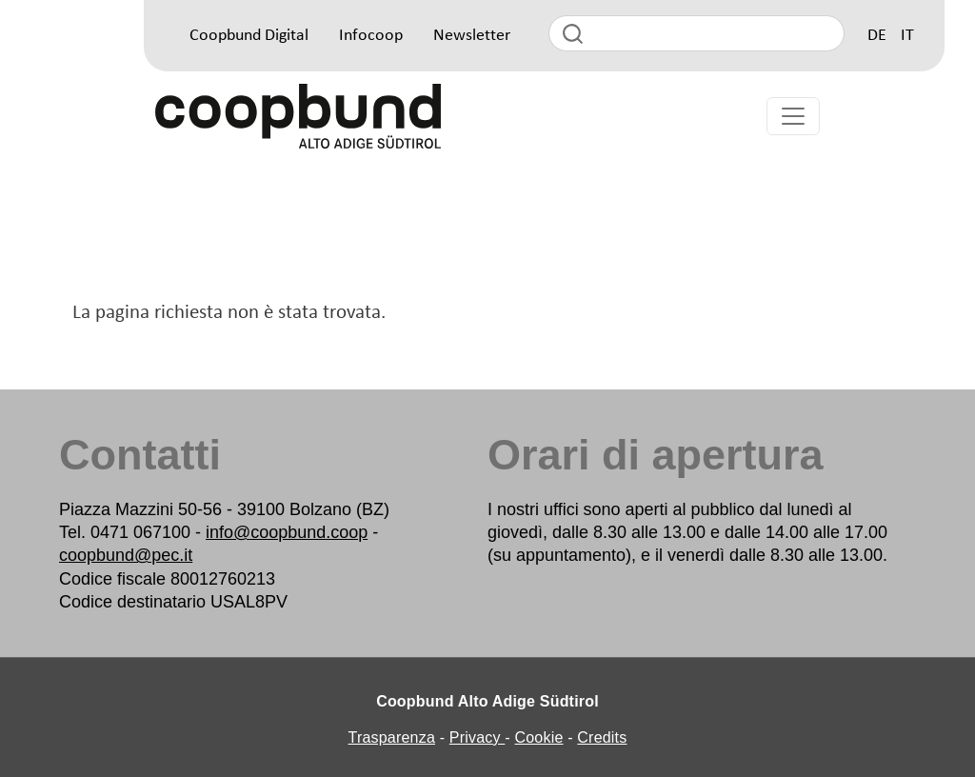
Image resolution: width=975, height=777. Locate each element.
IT (907, 36)
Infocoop (371, 36)
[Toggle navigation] (793, 116)
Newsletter (471, 36)
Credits (602, 737)
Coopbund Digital (248, 36)
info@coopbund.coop (287, 532)
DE (876, 36)
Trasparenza (391, 737)
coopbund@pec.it (125, 555)
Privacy (477, 737)
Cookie (539, 737)
